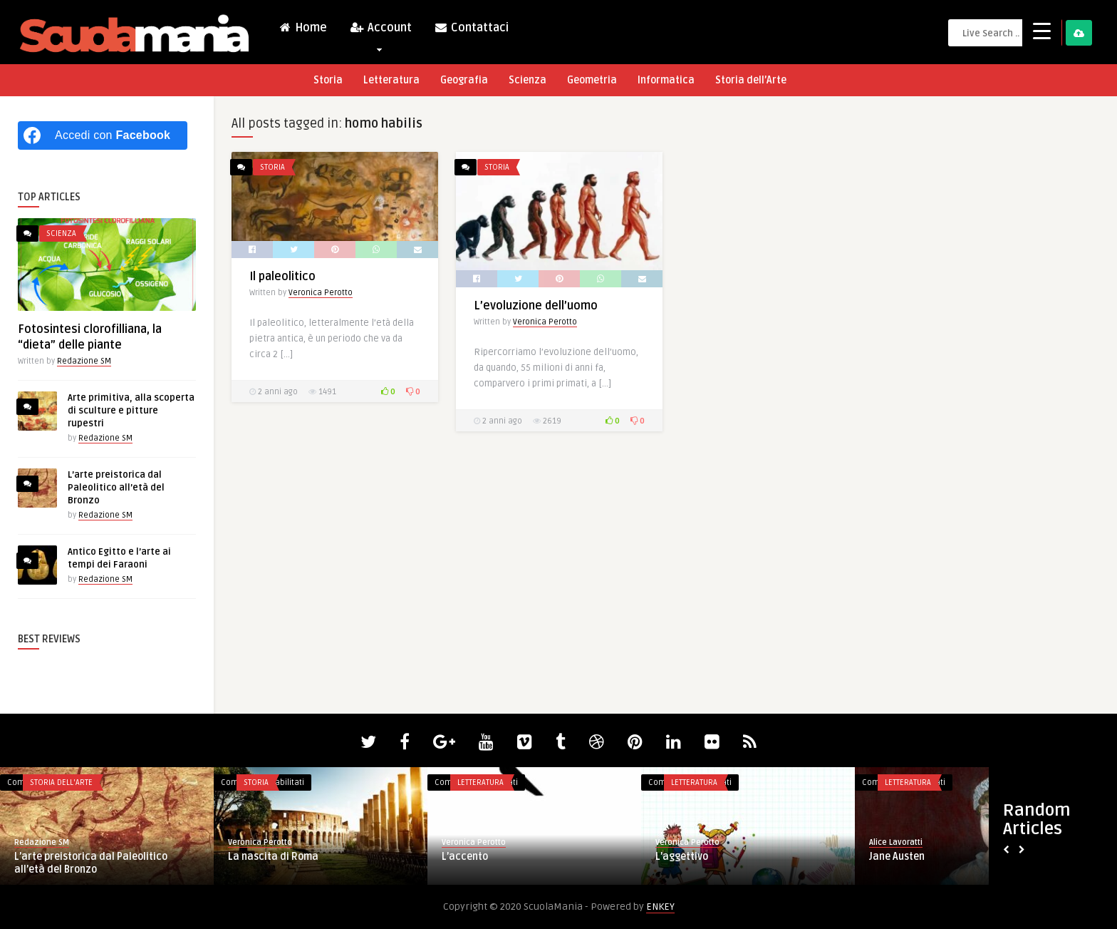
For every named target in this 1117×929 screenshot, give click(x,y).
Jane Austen (897, 857)
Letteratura (391, 80)
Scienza (527, 80)
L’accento (465, 857)
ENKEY (660, 906)
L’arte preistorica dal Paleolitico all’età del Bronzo (116, 487)
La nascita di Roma (273, 857)
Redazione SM (84, 361)
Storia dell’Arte (750, 80)
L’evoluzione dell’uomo (536, 306)
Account (380, 31)
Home (303, 28)
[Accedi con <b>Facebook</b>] (102, 135)
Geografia (464, 80)
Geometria (592, 80)
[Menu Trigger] (1041, 30)
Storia (328, 80)
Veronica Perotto (321, 292)
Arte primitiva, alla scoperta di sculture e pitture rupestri (131, 410)
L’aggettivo (681, 857)
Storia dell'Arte (61, 782)
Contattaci (471, 28)
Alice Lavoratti (896, 842)
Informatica (666, 80)
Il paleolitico (282, 277)
